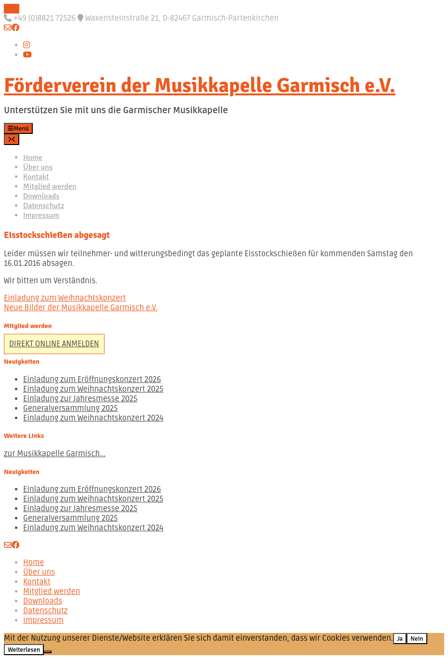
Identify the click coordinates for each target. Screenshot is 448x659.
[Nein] (48, 651)
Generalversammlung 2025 (70, 408)
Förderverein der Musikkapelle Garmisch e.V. (199, 85)
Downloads (41, 196)
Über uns (38, 167)
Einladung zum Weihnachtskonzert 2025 (93, 389)
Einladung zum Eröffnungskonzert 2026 (92, 379)
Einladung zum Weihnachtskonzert (65, 298)
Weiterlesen (24, 650)
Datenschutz (43, 206)
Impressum (41, 215)
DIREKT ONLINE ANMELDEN (54, 344)
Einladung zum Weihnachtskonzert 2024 (93, 418)
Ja (400, 638)
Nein (416, 638)
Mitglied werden (49, 186)
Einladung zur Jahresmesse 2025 (80, 399)
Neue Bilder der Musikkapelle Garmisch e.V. (81, 308)
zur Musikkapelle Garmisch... (54, 454)
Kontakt (36, 177)
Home (32, 157)
